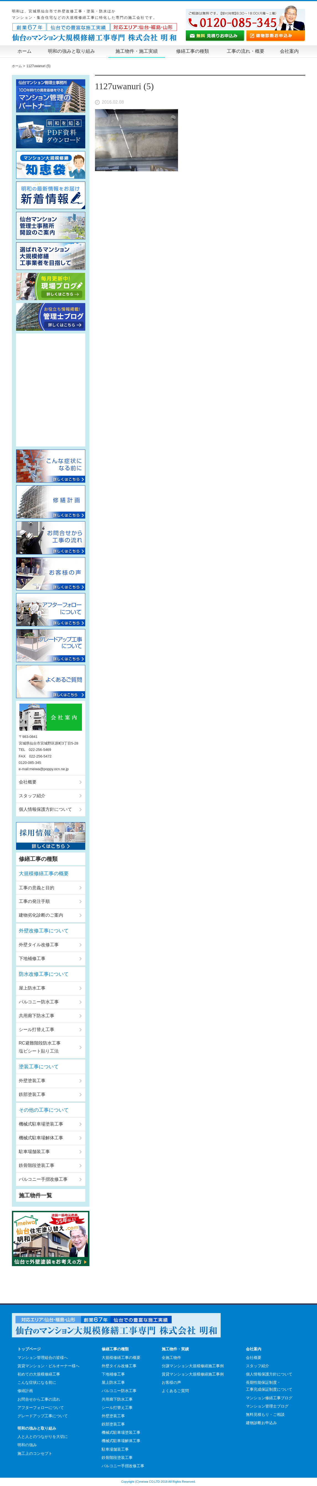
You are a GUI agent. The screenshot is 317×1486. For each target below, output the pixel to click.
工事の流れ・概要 (245, 51)
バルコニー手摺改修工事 (43, 1179)
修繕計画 (25, 1390)
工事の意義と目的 (36, 887)
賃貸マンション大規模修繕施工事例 (193, 1374)
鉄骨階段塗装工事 (36, 1165)
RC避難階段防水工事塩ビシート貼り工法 (40, 1047)
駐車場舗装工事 (34, 1151)
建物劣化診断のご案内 (41, 915)
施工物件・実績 (175, 1349)
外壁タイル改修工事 (39, 944)
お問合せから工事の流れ (38, 1399)
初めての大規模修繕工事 (38, 1374)
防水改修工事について (44, 974)
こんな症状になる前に (36, 1382)
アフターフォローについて (40, 1407)
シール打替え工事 (36, 1029)
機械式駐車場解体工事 (41, 1137)
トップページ (29, 1349)
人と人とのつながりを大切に (42, 1436)
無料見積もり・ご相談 (265, 1414)
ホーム (24, 51)
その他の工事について (44, 1110)
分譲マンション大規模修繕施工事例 (193, 1366)
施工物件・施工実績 (136, 51)
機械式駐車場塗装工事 (41, 1124)
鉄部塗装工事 (32, 1094)
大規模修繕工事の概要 (44, 873)
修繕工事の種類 (192, 51)
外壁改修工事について (44, 930)
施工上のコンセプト (34, 1453)
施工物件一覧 (35, 1195)
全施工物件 (171, 1357)
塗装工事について (39, 1066)
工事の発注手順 (34, 901)
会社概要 (28, 782)
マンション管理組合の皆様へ (42, 1357)
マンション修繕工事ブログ (269, 1398)
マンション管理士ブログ (267, 1406)
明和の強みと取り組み (71, 51)
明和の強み (27, 1445)
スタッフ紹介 (32, 795)
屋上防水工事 (32, 988)
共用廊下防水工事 (36, 1015)
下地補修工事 (32, 958)
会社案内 (289, 51)
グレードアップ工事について (42, 1416)
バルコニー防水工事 (39, 1002)
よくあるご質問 (175, 1390)
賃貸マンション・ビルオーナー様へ (48, 1366)
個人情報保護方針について (45, 809)
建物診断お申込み (261, 1423)
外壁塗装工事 (32, 1080)
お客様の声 (171, 1382)
